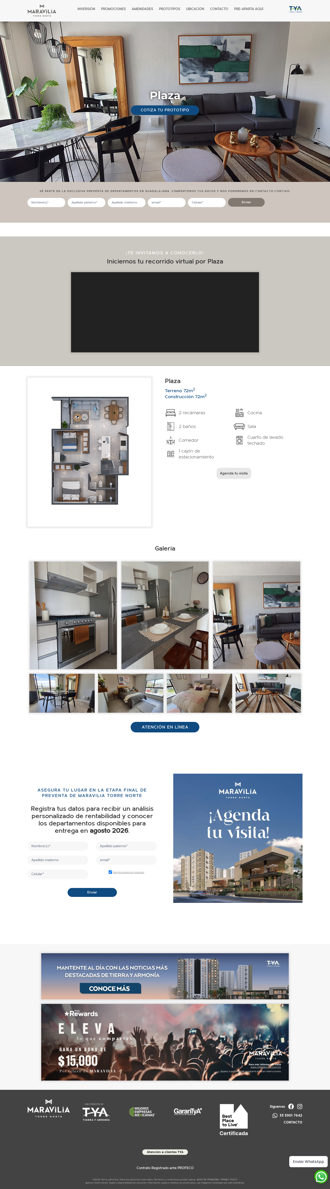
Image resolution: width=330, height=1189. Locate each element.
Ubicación (195, 9)
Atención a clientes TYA (165, 1152)
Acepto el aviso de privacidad (128, 872)
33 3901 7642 (287, 1115)
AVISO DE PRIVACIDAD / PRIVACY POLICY (217, 1179)
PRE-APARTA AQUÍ (248, 9)
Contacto (219, 9)
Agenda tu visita (234, 473)
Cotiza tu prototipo (165, 110)
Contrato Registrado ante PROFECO (165, 1168)
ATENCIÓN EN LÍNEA (165, 727)
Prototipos (169, 9)
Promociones (113, 9)
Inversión (86, 9)
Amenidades (142, 9)
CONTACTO (293, 1122)
